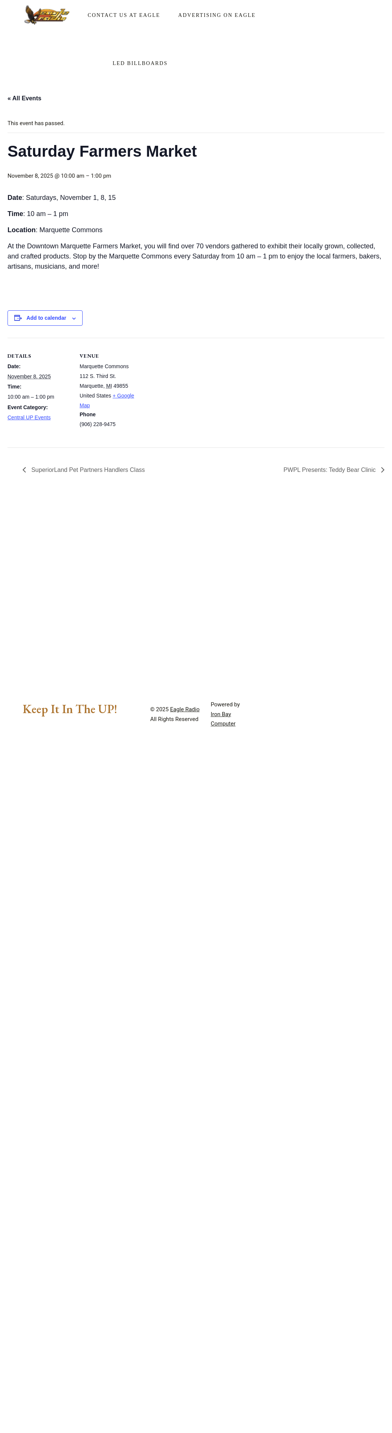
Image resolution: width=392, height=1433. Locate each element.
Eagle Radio (185, 709)
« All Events (24, 98)
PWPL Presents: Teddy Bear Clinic (330, 470)
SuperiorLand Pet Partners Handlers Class (87, 470)
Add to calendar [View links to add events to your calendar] (46, 318)
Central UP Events (29, 417)
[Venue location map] (191, 389)
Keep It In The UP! (70, 709)
